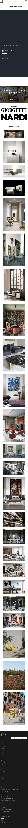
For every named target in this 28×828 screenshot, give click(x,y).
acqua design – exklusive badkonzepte (8, 793)
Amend (2, 803)
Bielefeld (2, 778)
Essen (2, 758)
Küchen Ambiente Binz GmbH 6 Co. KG (8, 800)
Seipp (2, 787)
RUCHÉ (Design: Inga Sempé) (6, 814)
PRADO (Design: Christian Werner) (7, 816)
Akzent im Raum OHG (5, 796)
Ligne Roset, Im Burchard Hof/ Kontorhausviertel (9, 789)
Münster (2, 774)
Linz (2, 780)
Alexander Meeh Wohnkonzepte (7, 798)
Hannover (3, 773)
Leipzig (2, 767)
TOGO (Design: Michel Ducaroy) (7, 809)
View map (4, 53)
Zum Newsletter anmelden (14, 99)
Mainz (2, 776)
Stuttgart (3, 755)
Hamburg (2, 748)
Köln (2, 764)
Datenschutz (3, 824)
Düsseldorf (3, 746)
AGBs (2, 820)
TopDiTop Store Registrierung (20, 738)
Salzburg (2, 782)
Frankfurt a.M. (3, 753)
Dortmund (3, 762)
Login (13, 738)
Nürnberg (3, 771)
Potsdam (2, 760)
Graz (2, 783)
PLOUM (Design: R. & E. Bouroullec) (7, 807)
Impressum (3, 822)
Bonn (2, 757)
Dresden (2, 766)
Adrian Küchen (3, 794)
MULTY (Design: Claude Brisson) (7, 811)
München (3, 744)
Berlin (2, 751)
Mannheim (3, 769)
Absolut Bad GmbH (4, 791)
